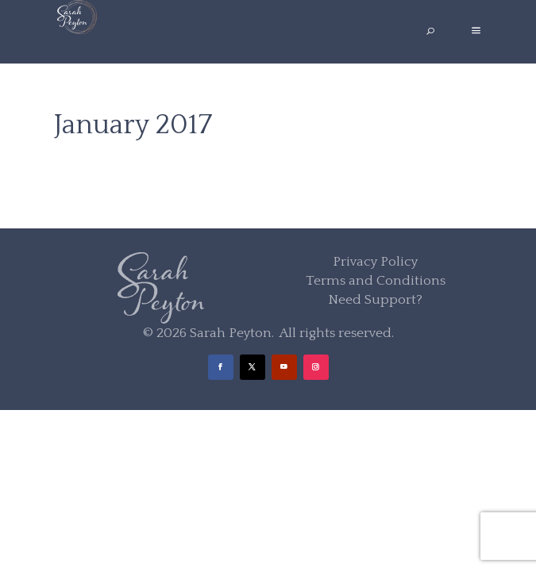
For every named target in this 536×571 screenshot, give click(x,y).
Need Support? (375, 300)
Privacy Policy (375, 262)
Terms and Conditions (375, 281)
